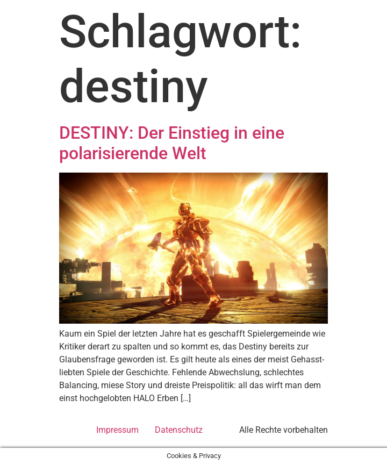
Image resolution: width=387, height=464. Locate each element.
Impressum (117, 430)
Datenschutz (179, 430)
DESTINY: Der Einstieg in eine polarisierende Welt (171, 143)
